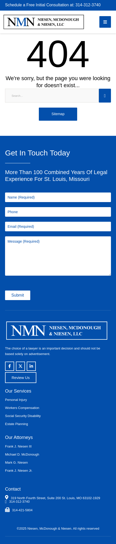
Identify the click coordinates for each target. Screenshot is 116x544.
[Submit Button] (105, 96)
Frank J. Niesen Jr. (18, 470)
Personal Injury (16, 400)
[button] (105, 22)
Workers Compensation (22, 408)
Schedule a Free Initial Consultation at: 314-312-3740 (53, 5)
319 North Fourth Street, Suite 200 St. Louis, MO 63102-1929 (55, 498)
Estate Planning (16, 424)
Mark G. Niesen (16, 462)
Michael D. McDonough (22, 454)
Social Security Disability (23, 416)
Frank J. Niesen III (18, 446)
